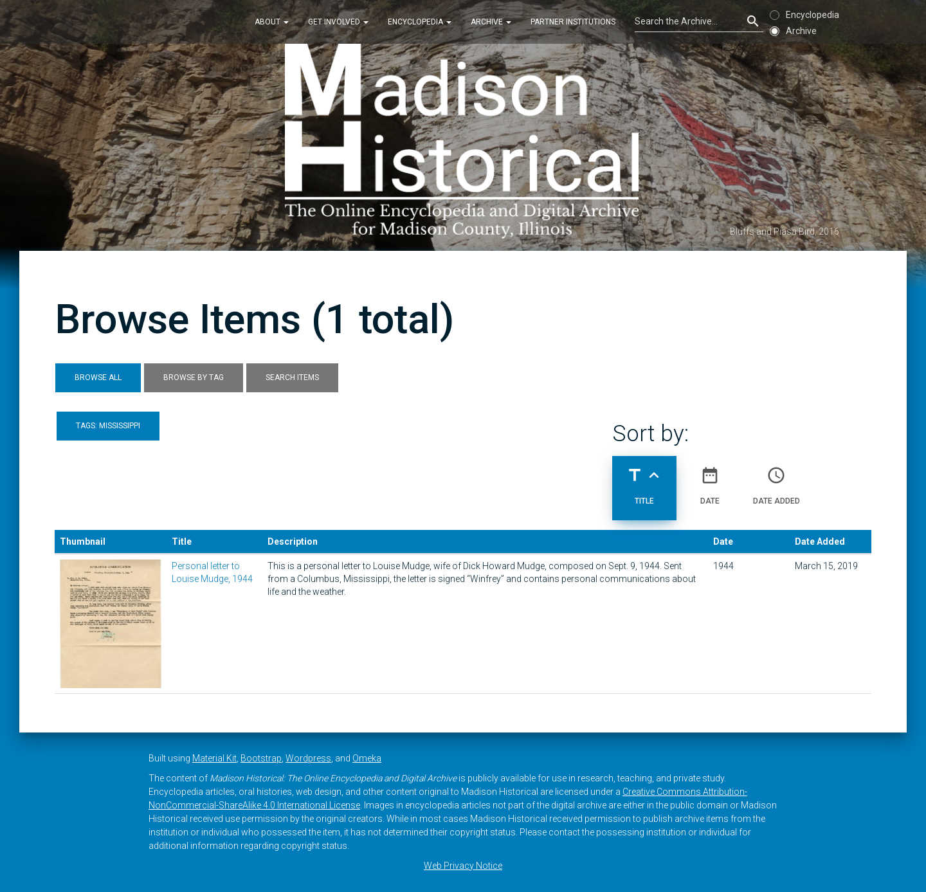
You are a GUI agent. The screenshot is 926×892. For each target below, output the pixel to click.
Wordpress (308, 758)
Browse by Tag (193, 377)
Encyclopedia (419, 21)
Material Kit (214, 758)
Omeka (366, 758)
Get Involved (338, 21)
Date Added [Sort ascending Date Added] (776, 480)
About (272, 21)
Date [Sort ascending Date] (710, 480)
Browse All (98, 377)
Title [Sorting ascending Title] (644, 480)
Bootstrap (261, 758)
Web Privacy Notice (463, 865)
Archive (491, 21)
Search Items (292, 377)
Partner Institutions (573, 21)
